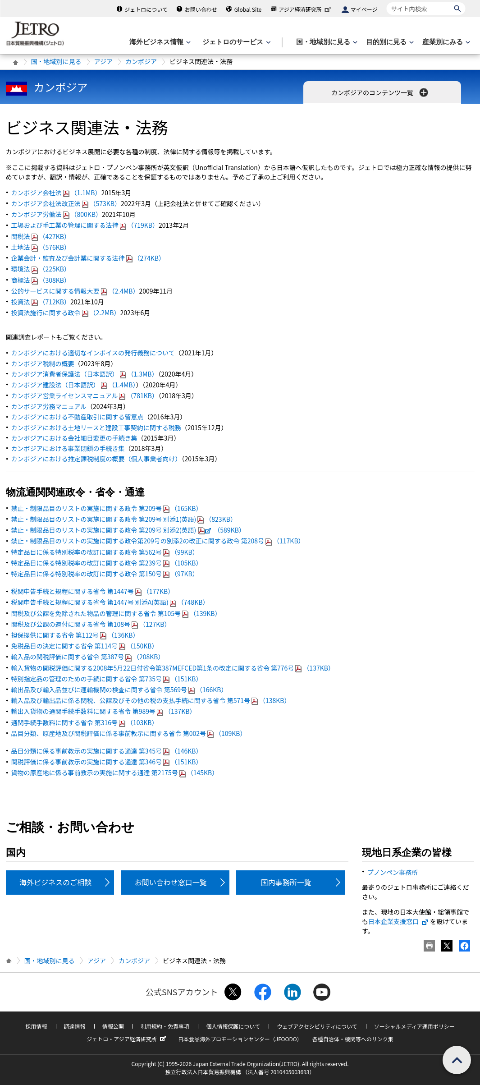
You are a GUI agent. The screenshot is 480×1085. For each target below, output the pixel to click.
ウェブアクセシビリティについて (317, 1026)
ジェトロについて (146, 9)
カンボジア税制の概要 (42, 363)
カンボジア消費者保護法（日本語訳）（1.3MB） (84, 373)
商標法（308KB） (41, 280)
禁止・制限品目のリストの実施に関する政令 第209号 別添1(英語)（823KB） (124, 519)
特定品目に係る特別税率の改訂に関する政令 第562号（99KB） (105, 551)
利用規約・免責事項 (165, 1026)
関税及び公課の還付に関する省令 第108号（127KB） (91, 624)
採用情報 (36, 1026)
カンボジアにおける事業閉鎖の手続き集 (68, 448)
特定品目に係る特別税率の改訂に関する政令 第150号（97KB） (105, 573)
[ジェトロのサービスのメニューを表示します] (235, 42)
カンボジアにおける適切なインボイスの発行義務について (93, 352)
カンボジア (141, 61)
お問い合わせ (201, 9)
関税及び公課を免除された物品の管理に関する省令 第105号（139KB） (116, 613)
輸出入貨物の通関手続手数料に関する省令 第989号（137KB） (103, 711)
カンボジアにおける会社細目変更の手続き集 (74, 437)
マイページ (364, 9)
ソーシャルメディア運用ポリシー (414, 1026)
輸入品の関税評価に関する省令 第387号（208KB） (88, 656)
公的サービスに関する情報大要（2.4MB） (75, 290)
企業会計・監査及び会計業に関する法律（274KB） (88, 257)
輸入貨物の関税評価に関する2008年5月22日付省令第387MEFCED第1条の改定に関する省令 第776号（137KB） (172, 667)
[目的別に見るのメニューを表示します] (389, 42)
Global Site (247, 9)
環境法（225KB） (41, 268)
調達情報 (75, 1026)
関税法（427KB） (41, 236)
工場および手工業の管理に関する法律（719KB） (85, 225)
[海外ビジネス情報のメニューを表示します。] (159, 42)
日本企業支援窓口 (398, 921)
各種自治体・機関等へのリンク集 (352, 1039)
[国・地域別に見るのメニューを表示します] (326, 42)
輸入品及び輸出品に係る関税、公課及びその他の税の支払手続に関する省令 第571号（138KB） (151, 700)
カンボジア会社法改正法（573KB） (66, 203)
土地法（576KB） (41, 247)
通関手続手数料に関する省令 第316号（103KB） (84, 722)
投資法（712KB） (41, 301)
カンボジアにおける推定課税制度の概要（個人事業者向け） (96, 458)
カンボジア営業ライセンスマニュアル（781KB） (84, 395)
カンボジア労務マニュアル (49, 406)
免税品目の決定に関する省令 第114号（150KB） (84, 645)
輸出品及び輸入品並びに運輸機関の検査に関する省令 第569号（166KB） (119, 689)
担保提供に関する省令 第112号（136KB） (75, 634)
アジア (103, 61)
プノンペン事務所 (392, 872)
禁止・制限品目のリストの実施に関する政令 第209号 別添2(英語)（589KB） (128, 529)
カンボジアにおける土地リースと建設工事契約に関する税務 (96, 427)
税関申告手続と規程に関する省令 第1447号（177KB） (92, 591)
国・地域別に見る (56, 61)
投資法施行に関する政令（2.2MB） (65, 312)
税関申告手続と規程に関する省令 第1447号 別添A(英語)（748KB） (110, 602)
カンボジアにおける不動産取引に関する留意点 (77, 416)
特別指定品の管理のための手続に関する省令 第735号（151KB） (106, 678)
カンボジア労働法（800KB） (56, 214)
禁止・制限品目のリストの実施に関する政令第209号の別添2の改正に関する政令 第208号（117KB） (158, 540)
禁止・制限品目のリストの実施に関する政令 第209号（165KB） (106, 508)
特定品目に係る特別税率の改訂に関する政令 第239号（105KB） (106, 562)
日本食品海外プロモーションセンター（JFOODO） (240, 1039)
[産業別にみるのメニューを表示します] (445, 42)
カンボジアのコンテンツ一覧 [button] (380, 92)
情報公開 (113, 1026)
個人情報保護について (233, 1026)
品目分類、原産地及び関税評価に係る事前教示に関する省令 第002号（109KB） (129, 733)
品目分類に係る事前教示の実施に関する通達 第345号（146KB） (106, 750)
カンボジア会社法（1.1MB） (56, 192)
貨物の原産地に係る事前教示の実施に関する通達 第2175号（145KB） (115, 772)
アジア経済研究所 (306, 9)
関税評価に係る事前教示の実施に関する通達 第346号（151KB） (106, 761)
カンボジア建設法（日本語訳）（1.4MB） (73, 384)
